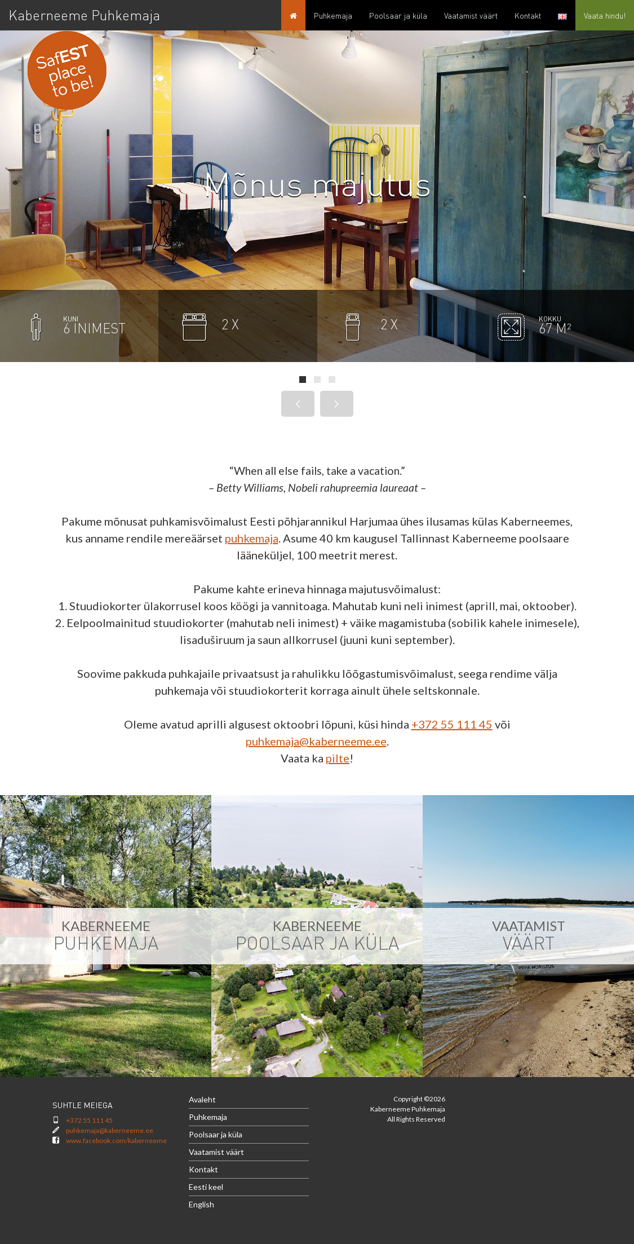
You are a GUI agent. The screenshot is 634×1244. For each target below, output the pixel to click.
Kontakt (203, 1169)
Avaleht (202, 1099)
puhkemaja (251, 538)
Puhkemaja (208, 1117)
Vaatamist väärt (216, 1152)
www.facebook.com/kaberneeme (116, 1140)
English (201, 1204)
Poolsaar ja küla (215, 1134)
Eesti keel (206, 1187)
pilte (337, 758)
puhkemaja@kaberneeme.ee (316, 741)
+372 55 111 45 (452, 724)
